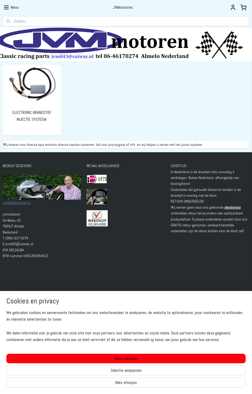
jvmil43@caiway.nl (16, 202)
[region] (91, 370)
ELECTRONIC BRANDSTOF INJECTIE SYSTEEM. (31, 116)
